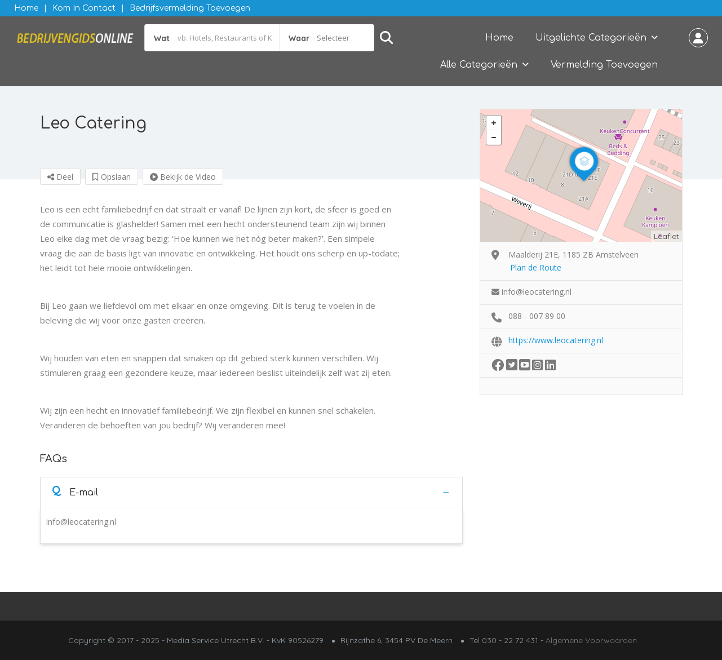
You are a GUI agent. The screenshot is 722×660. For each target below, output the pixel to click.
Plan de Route (535, 267)
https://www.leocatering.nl (555, 340)
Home (26, 8)
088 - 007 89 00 (536, 316)
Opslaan (111, 176)
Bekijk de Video (183, 176)
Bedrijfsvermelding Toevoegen (190, 8)
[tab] (251, 492)
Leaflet (666, 236)
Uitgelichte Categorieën (590, 38)
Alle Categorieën (478, 65)
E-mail (75, 492)
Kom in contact (84, 8)
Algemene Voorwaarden (591, 640)
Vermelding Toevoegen (604, 65)
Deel (60, 176)
